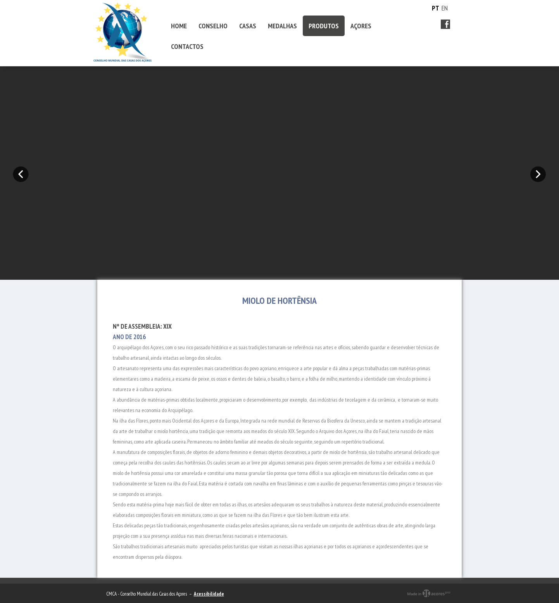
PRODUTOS (324, 25)
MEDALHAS (282, 25)
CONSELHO (213, 25)
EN (445, 8)
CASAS (247, 25)
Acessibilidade (209, 594)
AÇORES (360, 25)
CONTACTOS (187, 46)
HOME (179, 25)
